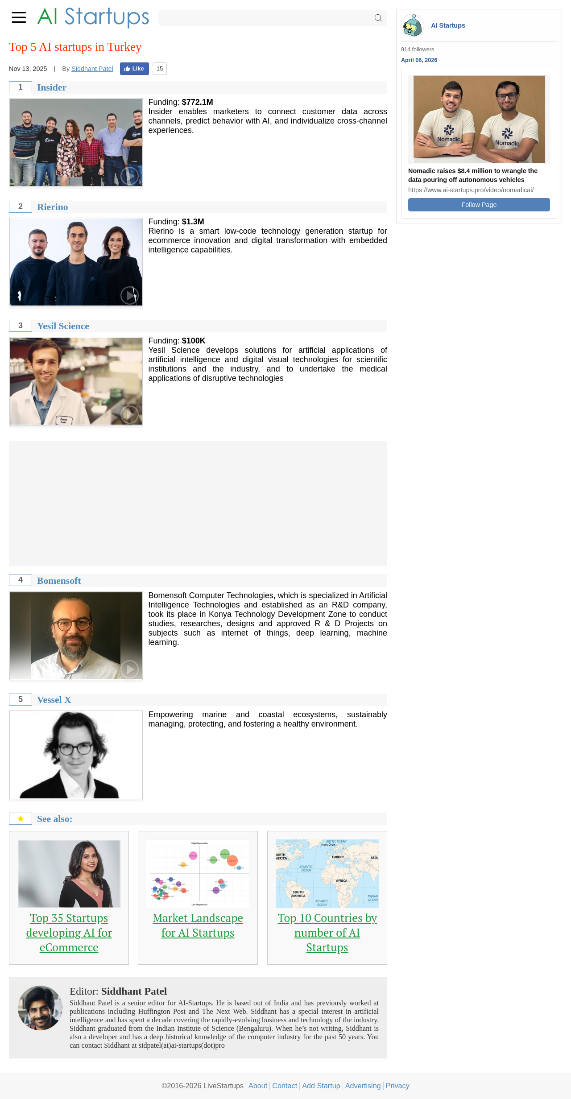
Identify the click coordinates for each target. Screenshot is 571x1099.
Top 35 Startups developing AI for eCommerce (69, 932)
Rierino (52, 207)
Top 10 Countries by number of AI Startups (327, 932)
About (257, 1086)
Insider (51, 87)
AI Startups (448, 25)
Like (134, 68)
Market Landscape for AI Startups (198, 925)
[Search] (272, 18)
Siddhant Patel (92, 68)
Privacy (398, 1086)
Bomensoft (59, 580)
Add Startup (321, 1086)
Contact (284, 1086)
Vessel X (54, 699)
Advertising (363, 1086)
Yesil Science (63, 326)
